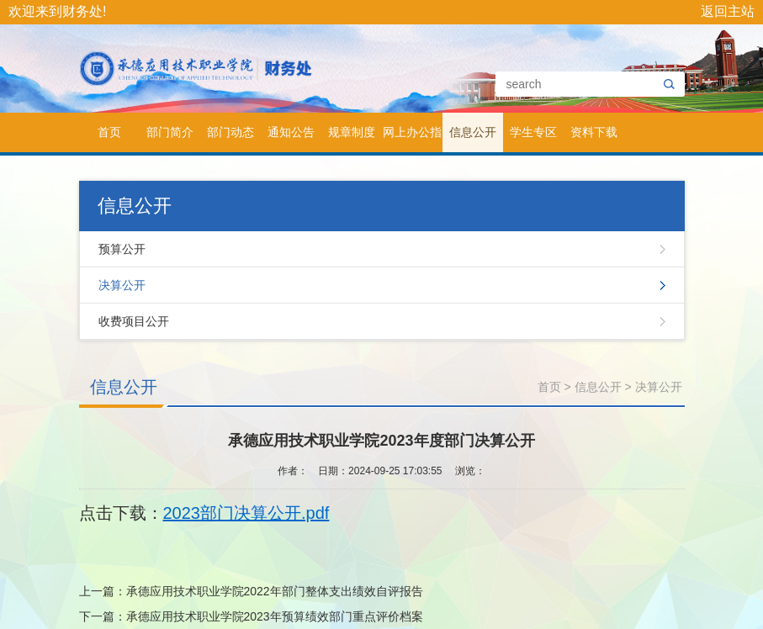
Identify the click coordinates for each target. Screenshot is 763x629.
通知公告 (291, 132)
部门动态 (230, 132)
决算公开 (122, 285)
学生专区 (533, 132)
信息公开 (472, 132)
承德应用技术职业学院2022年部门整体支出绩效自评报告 (274, 591)
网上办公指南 (412, 138)
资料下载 (593, 132)
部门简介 (169, 132)
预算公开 (122, 249)
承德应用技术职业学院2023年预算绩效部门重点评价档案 (274, 616)
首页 (109, 132)
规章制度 (351, 132)
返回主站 (728, 11)
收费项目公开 (133, 321)
